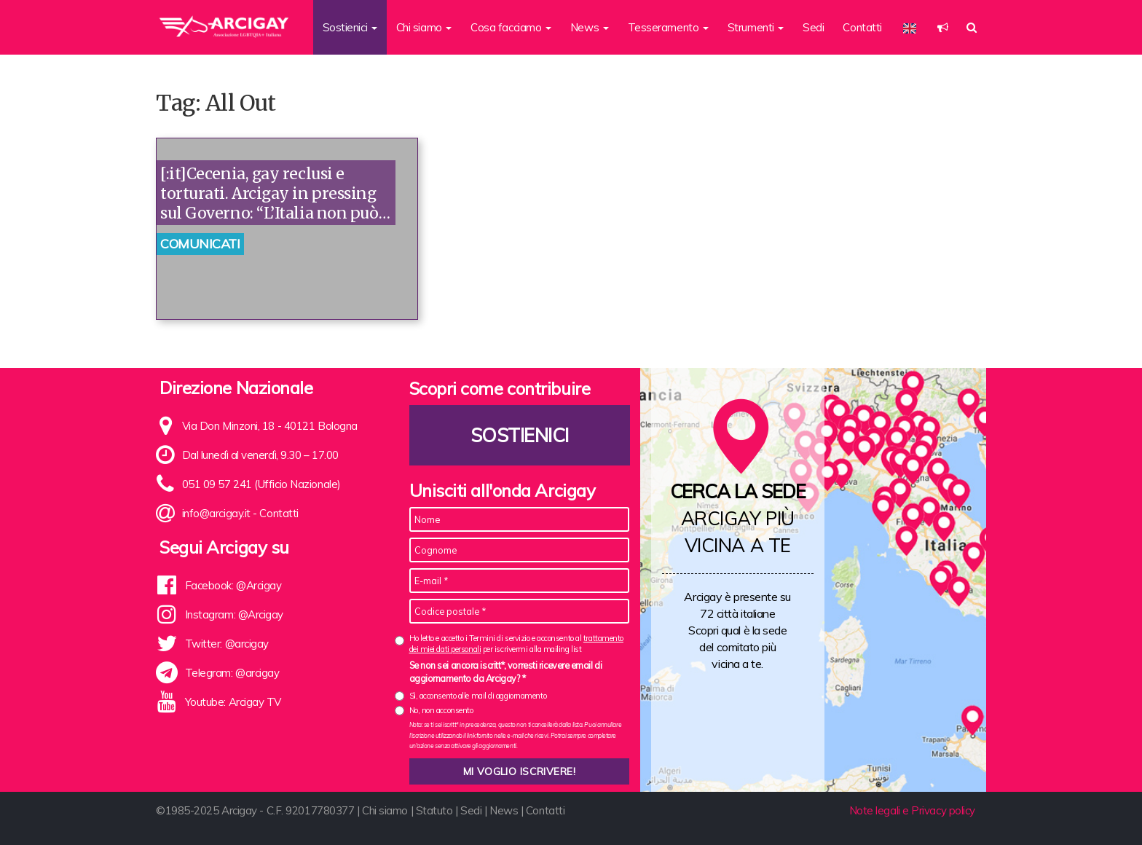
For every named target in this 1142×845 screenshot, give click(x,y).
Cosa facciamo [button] (510, 27)
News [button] (589, 27)
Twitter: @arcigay (227, 644)
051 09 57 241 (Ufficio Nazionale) (261, 484)
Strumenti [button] (756, 27)
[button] (943, 27)
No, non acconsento (441, 710)
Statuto (434, 810)
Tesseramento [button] (668, 27)
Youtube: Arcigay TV (233, 702)
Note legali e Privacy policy (912, 810)
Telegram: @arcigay (232, 673)
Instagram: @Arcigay (234, 614)
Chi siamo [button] (424, 27)
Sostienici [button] (350, 27)
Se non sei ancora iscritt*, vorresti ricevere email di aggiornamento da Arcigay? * (505, 671)
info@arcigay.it (216, 513)
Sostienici (519, 435)
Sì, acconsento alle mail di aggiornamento (478, 696)
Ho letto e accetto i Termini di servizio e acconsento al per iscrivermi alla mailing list (516, 643)
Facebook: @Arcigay (233, 585)
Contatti (862, 27)
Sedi (813, 27)
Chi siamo (385, 810)
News (503, 810)
